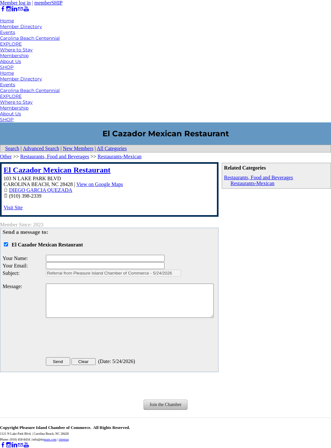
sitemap (64, 439)
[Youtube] (26, 9)
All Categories (112, 148)
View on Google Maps (99, 184)
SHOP (7, 67)
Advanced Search (41, 148)
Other (6, 156)
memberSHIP (48, 2)
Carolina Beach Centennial (30, 38)
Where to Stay (16, 50)
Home (7, 21)
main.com (50, 439)
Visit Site (13, 207)
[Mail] (20, 9)
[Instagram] (8, 9)
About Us (10, 61)
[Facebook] (2, 9)
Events (7, 32)
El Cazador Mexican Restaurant (57, 170)
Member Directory (21, 26)
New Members (78, 148)
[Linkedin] (14, 9)
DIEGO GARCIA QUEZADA (40, 190)
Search (12, 148)
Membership (14, 55)
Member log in (15, 2)
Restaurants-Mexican (252, 183)
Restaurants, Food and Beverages (258, 177)
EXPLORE (11, 44)
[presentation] (95, 338)
